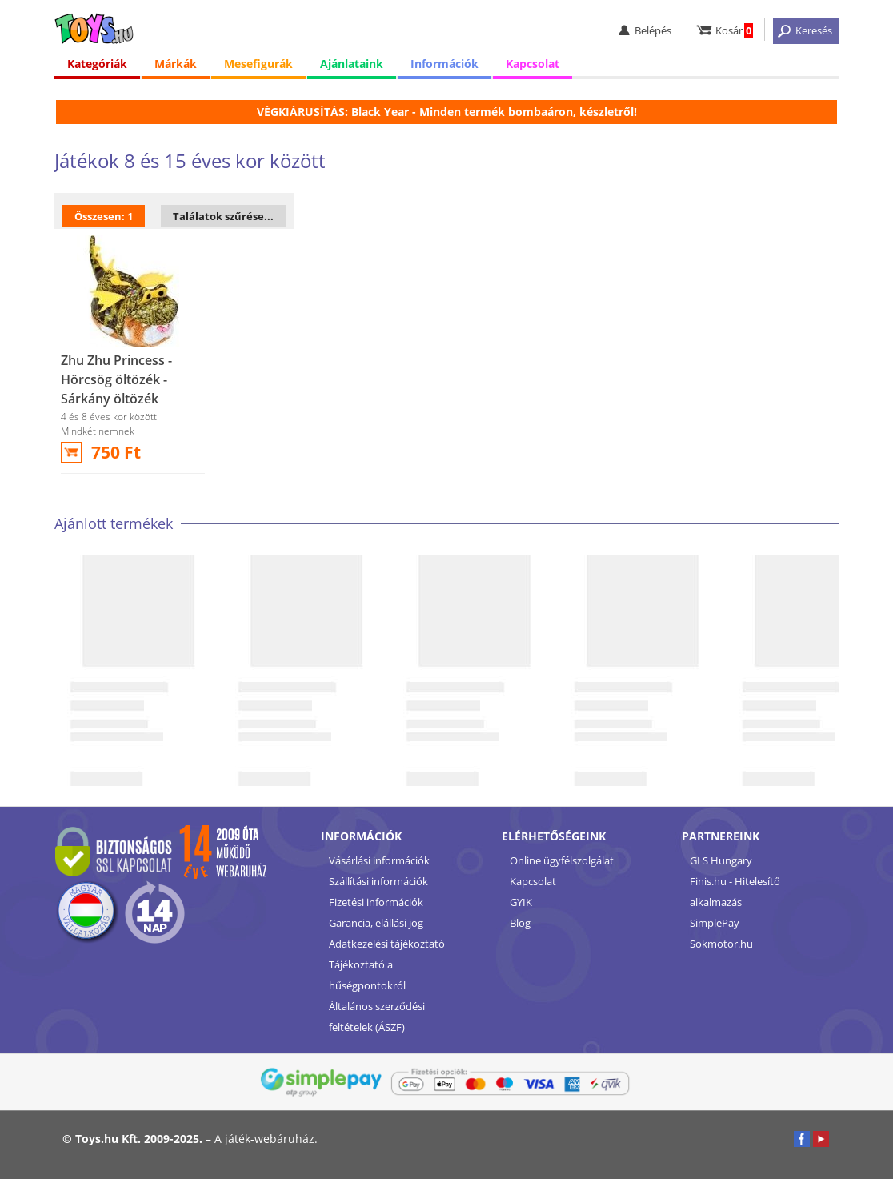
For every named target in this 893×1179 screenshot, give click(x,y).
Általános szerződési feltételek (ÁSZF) (377, 1016)
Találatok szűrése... (223, 216)
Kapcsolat (532, 63)
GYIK (521, 902)
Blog (520, 923)
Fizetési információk (376, 902)
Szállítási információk (378, 881)
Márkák (175, 63)
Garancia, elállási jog (376, 923)
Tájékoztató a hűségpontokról (367, 975)
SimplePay (714, 923)
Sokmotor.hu (721, 943)
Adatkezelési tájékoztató (387, 943)
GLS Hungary (721, 860)
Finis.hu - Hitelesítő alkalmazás (735, 891)
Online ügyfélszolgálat (562, 860)
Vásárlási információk (379, 860)
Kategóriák (97, 63)
